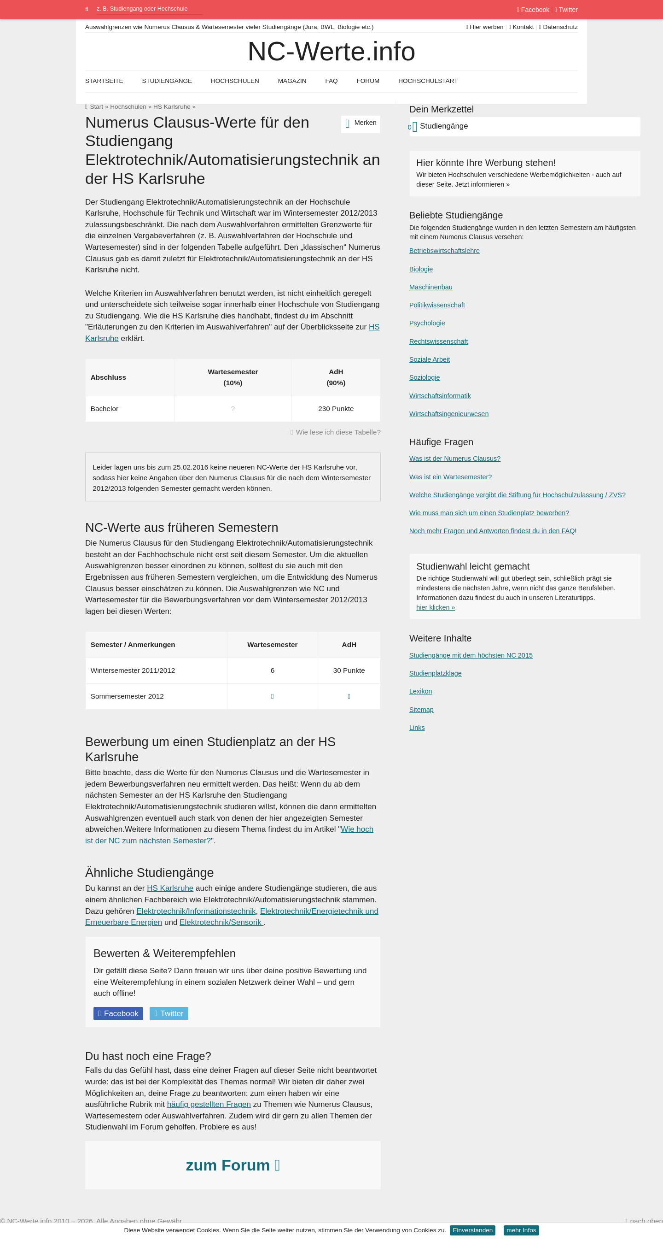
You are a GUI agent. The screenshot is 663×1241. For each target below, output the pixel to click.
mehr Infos (521, 1230)
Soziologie (424, 377)
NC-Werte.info (331, 51)
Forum (367, 80)
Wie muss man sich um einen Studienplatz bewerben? (489, 513)
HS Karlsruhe (172, 106)
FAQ (331, 80)
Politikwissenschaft (437, 305)
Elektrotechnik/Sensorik (221, 922)
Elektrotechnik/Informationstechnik (196, 911)
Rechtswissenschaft (438, 341)
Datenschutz (558, 27)
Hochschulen (128, 106)
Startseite (104, 80)
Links (417, 727)
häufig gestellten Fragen (209, 1104)
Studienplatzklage (435, 673)
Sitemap (421, 709)
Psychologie (427, 323)
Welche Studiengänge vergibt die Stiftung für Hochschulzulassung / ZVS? (517, 495)
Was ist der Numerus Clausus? (454, 458)
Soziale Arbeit (429, 359)
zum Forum (233, 1165)
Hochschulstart (428, 80)
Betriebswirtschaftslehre (444, 250)
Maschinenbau (431, 287)
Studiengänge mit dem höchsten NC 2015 (471, 655)
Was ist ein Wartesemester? (450, 477)
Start (96, 106)
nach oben (646, 1221)
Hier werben (485, 27)
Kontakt (521, 27)
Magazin (292, 80)
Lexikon (420, 691)
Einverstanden (473, 1230)
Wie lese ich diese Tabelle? (338, 432)
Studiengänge (167, 80)
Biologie (421, 269)
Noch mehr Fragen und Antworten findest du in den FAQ (492, 531)
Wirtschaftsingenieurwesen (449, 414)
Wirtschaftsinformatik (440, 396)
